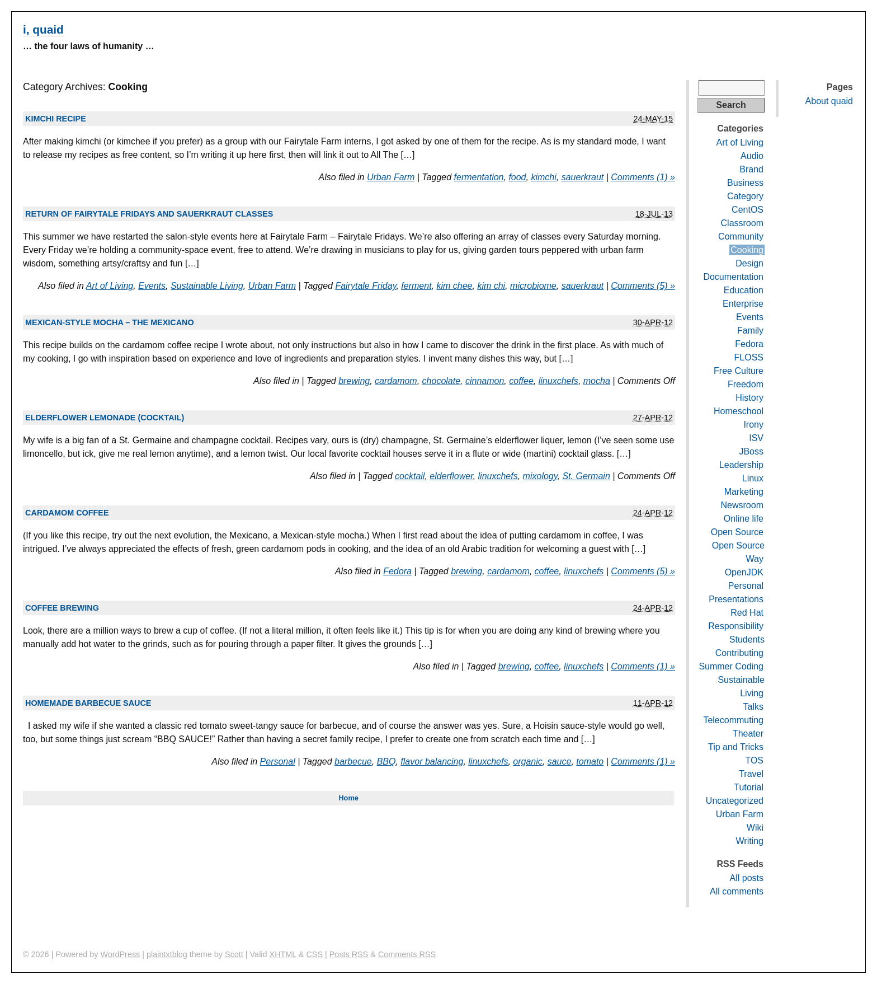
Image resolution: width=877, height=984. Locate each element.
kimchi (543, 177)
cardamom (396, 381)
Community (740, 236)
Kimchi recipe (55, 118)
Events (152, 285)
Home (348, 798)
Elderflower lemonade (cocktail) (104, 417)
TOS (754, 760)
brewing (354, 381)
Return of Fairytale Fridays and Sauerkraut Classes (149, 213)
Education (743, 290)
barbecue (353, 761)
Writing (750, 841)
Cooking (746, 250)
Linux (752, 478)
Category (745, 196)
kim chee (454, 285)
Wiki (755, 827)
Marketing (743, 491)
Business (745, 183)
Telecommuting (733, 720)
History (749, 397)
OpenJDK (744, 572)
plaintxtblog (167, 954)
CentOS (747, 209)
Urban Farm (390, 177)
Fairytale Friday (365, 285)
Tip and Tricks (735, 747)
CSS (314, 954)
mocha (596, 381)
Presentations (736, 599)
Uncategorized (734, 800)
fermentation (479, 177)
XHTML (283, 954)
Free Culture (738, 371)
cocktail (410, 476)
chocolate (441, 381)
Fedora (397, 571)
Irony (753, 424)
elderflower (451, 476)
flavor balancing (431, 761)
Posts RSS (349, 954)
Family (750, 330)
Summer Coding (731, 666)
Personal (277, 761)
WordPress (120, 954)
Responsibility (735, 626)
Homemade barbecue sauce (88, 703)
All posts (746, 878)
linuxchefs (558, 381)
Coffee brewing (62, 607)
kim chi (491, 285)
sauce (560, 761)
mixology (540, 476)
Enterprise (743, 303)
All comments (736, 891)
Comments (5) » (643, 285)
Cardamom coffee (67, 512)
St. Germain (586, 476)
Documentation (733, 277)
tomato (589, 761)
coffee (521, 381)
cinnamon (484, 381)
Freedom (745, 384)
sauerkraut (583, 177)
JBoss (751, 451)
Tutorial (748, 787)
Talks (753, 706)
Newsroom (742, 505)
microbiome (533, 285)
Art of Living (109, 285)
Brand (751, 169)
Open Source (737, 532)
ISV (756, 438)
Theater (748, 733)
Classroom (742, 223)
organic (527, 761)
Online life (743, 518)
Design (749, 263)
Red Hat (746, 612)
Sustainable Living (207, 285)
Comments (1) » (643, 177)
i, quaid (43, 29)
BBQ (386, 761)
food (517, 177)
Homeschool (738, 411)
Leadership (741, 465)
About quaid (829, 101)
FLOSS (748, 357)
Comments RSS (407, 954)
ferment (416, 285)
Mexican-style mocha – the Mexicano (109, 322)
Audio (752, 156)
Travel (751, 774)
